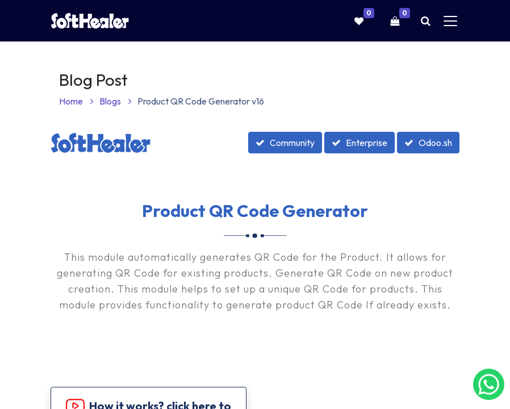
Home (76, 101)
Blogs (115, 101)
